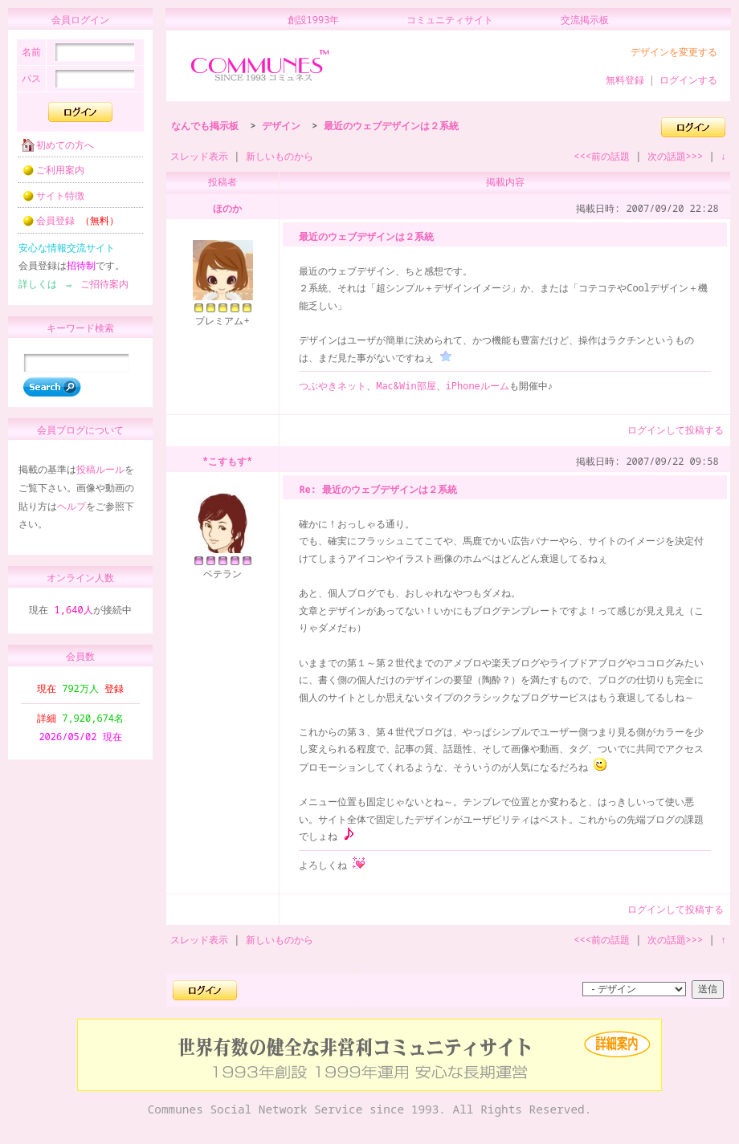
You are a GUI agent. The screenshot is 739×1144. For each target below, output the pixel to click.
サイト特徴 (48, 200)
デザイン (281, 125)
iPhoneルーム (477, 386)
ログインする (688, 80)
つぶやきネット (332, 386)
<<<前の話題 (602, 156)
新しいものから (279, 156)
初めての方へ (53, 150)
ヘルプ (71, 513)
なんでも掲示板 (205, 125)
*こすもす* (227, 461)
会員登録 (65, 225)
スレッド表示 (199, 156)
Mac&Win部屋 (405, 386)
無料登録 (625, 80)
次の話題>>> (675, 156)
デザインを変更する (674, 52)
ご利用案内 (48, 174)
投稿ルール (100, 476)
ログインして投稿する (675, 430)
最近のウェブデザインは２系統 (391, 125)
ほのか (227, 208)
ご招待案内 (100, 288)
